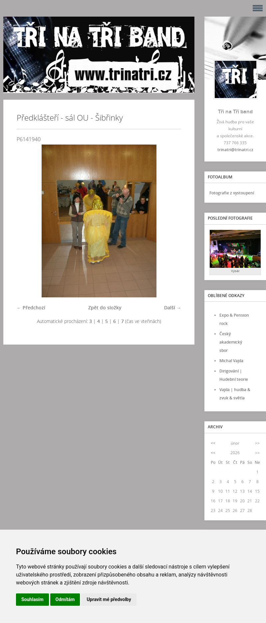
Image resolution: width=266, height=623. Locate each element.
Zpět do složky (105, 307)
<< (213, 443)
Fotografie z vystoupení (231, 193)
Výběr (235, 271)
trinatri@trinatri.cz (235, 150)
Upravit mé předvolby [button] (109, 599)
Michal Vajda (231, 360)
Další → (172, 307)
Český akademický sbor (230, 342)
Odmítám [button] (65, 599)
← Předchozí (31, 307)
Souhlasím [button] (32, 599)
